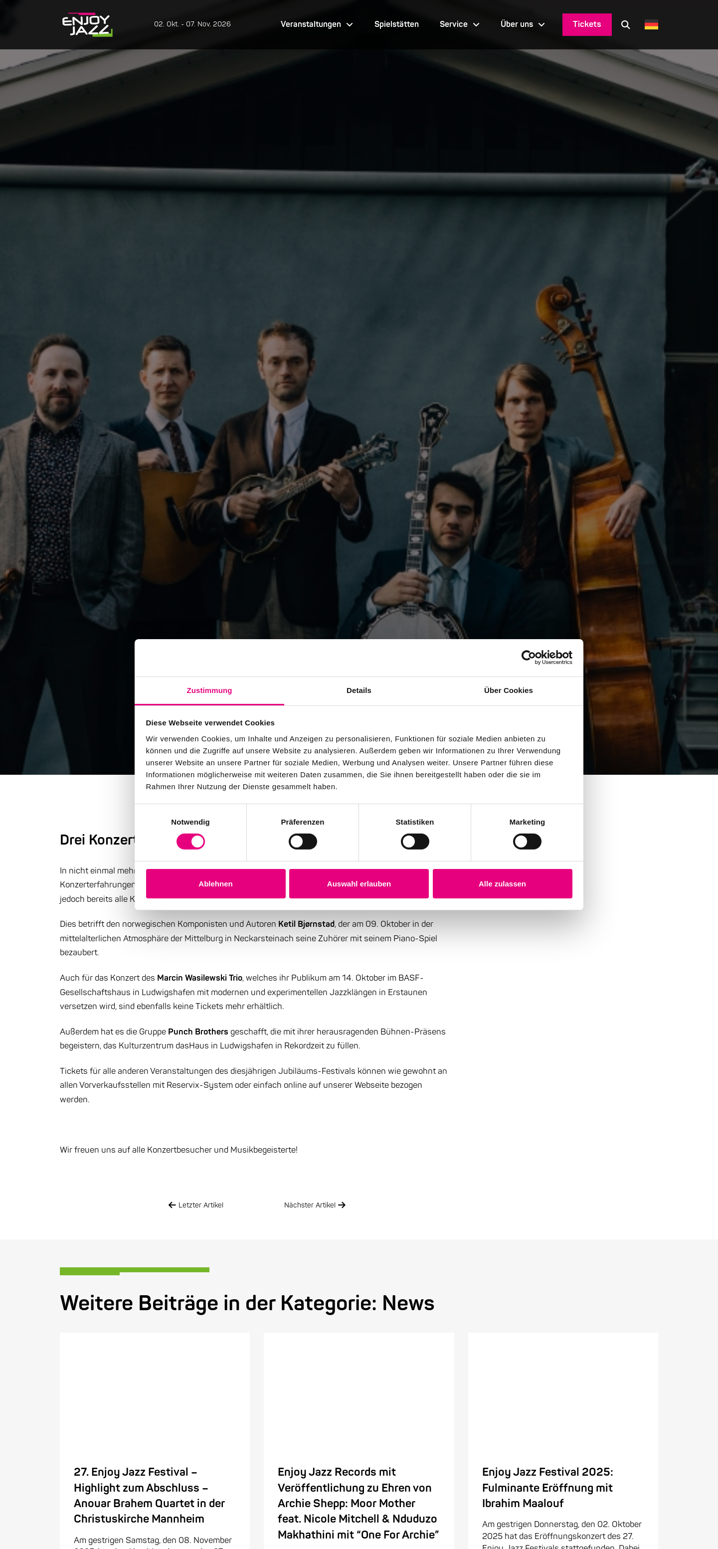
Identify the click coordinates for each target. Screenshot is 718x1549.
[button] (625, 24)
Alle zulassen (502, 883)
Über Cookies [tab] (508, 690)
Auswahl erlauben (359, 883)
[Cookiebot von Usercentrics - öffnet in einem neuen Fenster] (528, 657)
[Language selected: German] (649, 24)
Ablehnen (215, 883)
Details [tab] (359, 690)
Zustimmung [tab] (209, 690)
